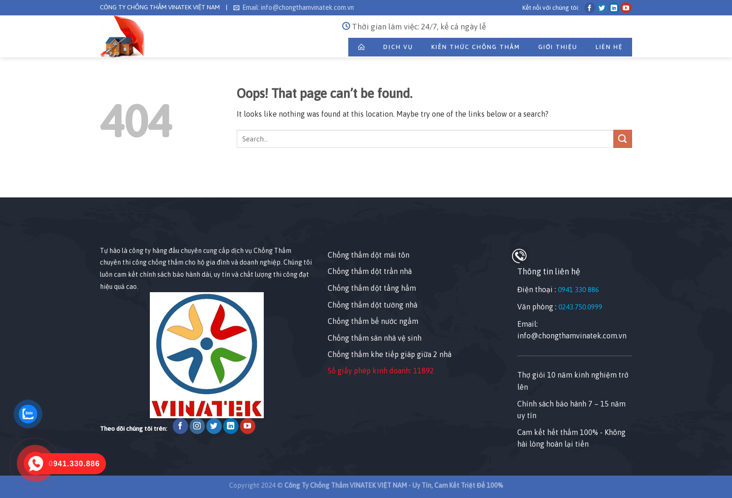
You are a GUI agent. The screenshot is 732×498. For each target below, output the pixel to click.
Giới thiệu (557, 46)
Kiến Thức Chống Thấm (475, 46)
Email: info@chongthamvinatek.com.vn (293, 7)
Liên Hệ (609, 46)
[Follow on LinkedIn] (614, 7)
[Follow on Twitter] (602, 7)
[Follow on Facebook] (589, 7)
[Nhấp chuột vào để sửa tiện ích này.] (109, 228)
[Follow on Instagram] (197, 426)
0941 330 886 (578, 290)
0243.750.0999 (580, 307)
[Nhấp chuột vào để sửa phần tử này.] (9, 181)
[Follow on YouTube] (625, 7)
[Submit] (622, 139)
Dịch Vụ (398, 46)
